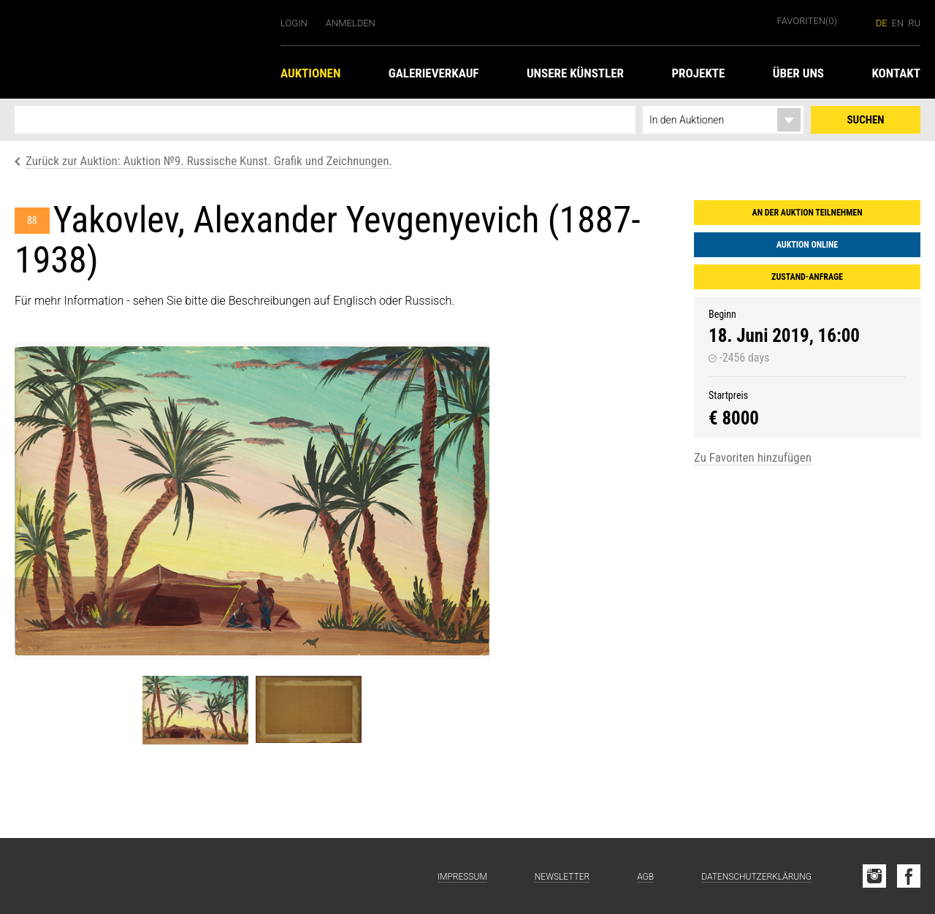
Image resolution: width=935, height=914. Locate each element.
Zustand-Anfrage (807, 277)
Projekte (698, 73)
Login (294, 23)
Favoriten (807, 20)
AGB (645, 877)
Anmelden (350, 23)
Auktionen (310, 73)
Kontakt (895, 73)
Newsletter (562, 877)
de (882, 23)
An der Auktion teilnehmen (807, 212)
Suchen (866, 119)
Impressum (462, 877)
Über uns (798, 73)
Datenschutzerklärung (756, 877)
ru (914, 23)
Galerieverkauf (434, 73)
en (898, 23)
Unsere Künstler (575, 73)
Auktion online (807, 245)
